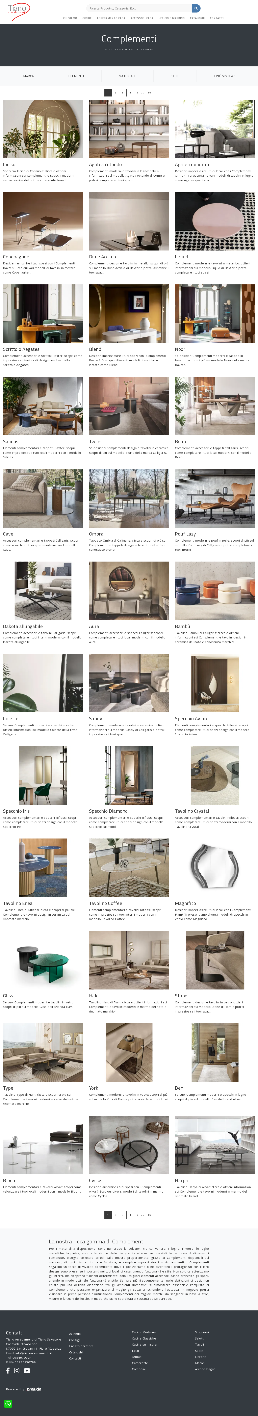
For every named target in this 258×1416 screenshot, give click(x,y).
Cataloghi (197, 18)
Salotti (200, 1338)
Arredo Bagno (205, 1369)
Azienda (75, 1334)
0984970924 (22, 1357)
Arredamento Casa (111, 18)
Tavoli (199, 1344)
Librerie (201, 1357)
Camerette (140, 1363)
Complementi (145, 49)
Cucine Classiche (144, 1338)
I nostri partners (81, 1346)
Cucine (87, 18)
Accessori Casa (142, 18)
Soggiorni (202, 1332)
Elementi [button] (76, 76)
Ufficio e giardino (172, 18)
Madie (199, 1363)
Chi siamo (70, 18)
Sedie (199, 1351)
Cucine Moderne (144, 1332)
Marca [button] (28, 76)
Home (108, 49)
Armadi (137, 1357)
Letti (135, 1351)
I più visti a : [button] (224, 76)
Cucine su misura (144, 1344)
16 (149, 92)
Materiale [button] (127, 76)
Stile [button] (175, 76)
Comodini (139, 1369)
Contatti (217, 18)
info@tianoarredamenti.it (34, 1353)
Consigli (74, 1340)
